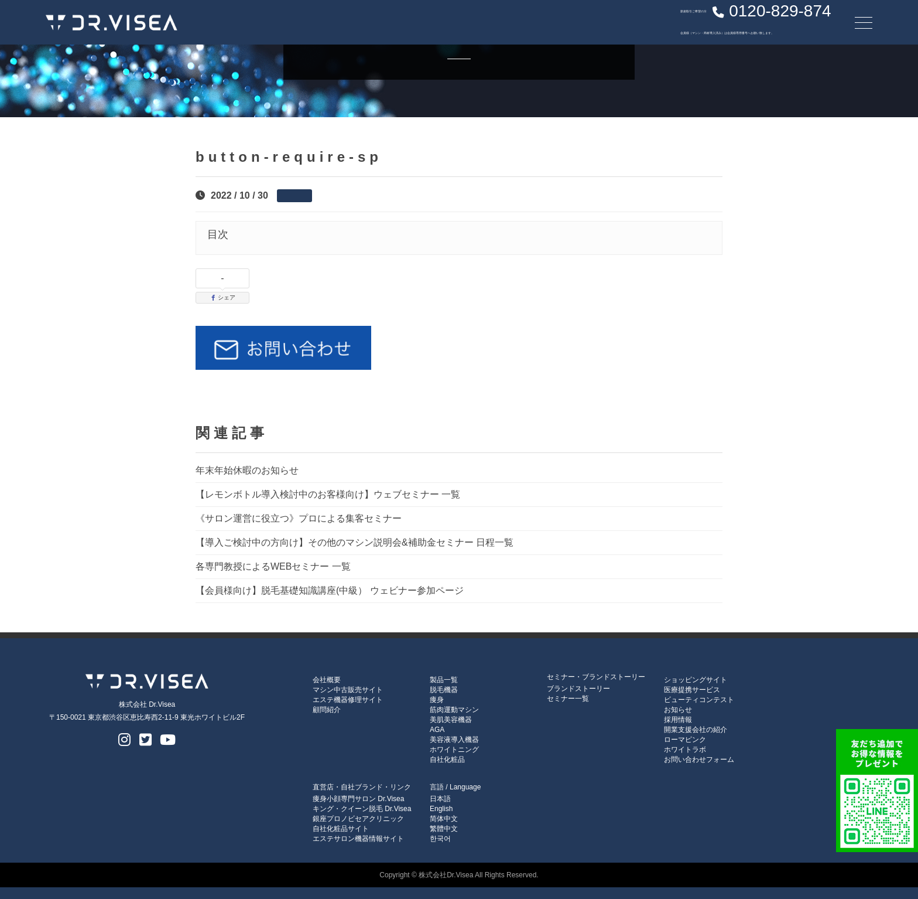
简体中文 (444, 819)
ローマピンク (685, 739)
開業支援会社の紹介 (695, 730)
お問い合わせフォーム (699, 759)
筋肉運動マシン (454, 710)
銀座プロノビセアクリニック (358, 819)
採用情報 (678, 720)
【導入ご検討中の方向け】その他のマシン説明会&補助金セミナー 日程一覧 (354, 542)
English (441, 809)
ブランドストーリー (578, 689)
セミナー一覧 (568, 698)
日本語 (440, 799)
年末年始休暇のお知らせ (247, 470)
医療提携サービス (692, 690)
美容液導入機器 (454, 739)
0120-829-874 (716, 20)
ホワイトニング (454, 749)
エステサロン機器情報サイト (358, 839)
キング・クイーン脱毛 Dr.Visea (362, 809)
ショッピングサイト (695, 680)
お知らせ (678, 710)
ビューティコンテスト (699, 700)
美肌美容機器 (451, 720)
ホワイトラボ (685, 749)
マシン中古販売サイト (348, 690)
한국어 (440, 839)
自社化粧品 (447, 759)
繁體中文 (444, 829)
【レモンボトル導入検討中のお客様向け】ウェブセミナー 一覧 (328, 494)
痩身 (437, 700)
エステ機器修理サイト (348, 700)
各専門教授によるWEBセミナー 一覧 (273, 566)
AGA (437, 730)
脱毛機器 (444, 690)
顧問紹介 (327, 710)
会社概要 (327, 680)
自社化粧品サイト (341, 829)
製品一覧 (444, 680)
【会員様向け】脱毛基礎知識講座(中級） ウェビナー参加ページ (330, 590)
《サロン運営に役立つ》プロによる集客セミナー (299, 518)
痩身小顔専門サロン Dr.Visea (358, 799)
